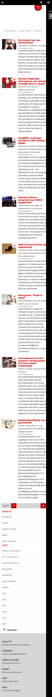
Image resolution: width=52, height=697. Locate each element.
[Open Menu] (2, 2)
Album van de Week (11, 551)
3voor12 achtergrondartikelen (14, 654)
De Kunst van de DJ (10, 563)
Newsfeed (6, 517)
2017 (4, 593)
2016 (4, 599)
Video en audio (9, 541)
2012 (4, 624)
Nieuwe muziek (9, 529)
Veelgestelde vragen (10, 681)
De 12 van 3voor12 (10, 557)
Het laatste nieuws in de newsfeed (15, 645)
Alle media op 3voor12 (11, 663)
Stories (5, 523)
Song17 (5, 587)
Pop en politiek (9, 581)
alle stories (9, 630)
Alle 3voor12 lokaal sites (11, 672)
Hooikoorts (7, 575)
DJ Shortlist (7, 569)
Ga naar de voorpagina (11, 690)
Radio (4, 535)
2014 (4, 612)
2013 (4, 618)
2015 (4, 606)
